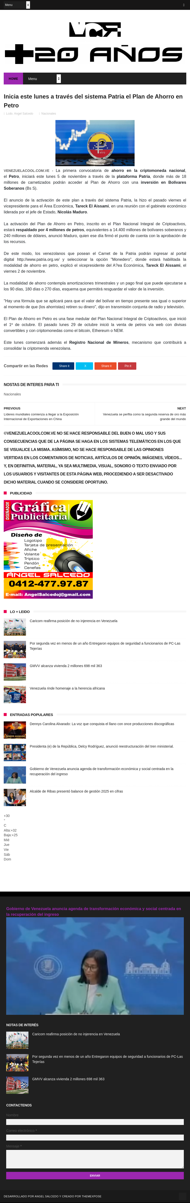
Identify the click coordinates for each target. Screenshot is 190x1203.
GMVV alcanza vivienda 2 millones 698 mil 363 (66, 666)
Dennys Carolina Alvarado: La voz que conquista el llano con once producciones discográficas (102, 724)
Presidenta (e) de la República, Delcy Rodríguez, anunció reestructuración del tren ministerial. (102, 747)
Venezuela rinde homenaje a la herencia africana (67, 689)
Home (13, 79)
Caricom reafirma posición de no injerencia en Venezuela (73, 621)
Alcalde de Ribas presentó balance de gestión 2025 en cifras (76, 792)
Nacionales (48, 114)
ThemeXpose (91, 1196)
